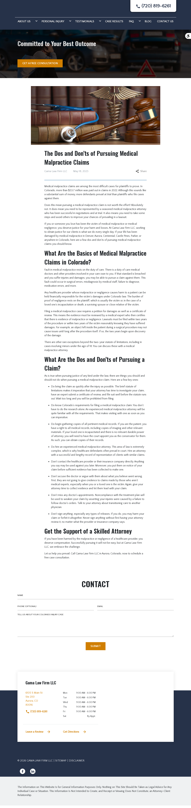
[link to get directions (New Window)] (42, 702)
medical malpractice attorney (129, 211)
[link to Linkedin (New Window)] (32, 774)
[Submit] (95, 649)
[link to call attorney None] (153, 7)
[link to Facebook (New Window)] (22, 774)
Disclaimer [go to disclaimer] (76, 763)
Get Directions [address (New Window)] (75, 734)
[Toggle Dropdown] (35, 23)
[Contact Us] (165, 23)
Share (141, 173)
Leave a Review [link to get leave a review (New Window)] (38, 734)
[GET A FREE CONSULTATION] (40, 66)
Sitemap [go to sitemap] (60, 763)
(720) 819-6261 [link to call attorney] (36, 714)
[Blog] (148, 23)
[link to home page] (29, 8)
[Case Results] (114, 23)
